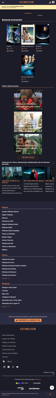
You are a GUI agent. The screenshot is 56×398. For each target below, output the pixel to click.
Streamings (5, 283)
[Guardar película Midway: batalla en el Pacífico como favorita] (34, 25)
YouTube (5, 291)
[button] (16, 361)
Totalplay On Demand (9, 297)
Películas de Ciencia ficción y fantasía (14, 266)
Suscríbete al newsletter (28, 320)
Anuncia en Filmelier (8, 339)
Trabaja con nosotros (9, 342)
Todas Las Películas (8, 234)
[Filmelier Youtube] (17, 367)
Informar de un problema (10, 353)
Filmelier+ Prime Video (9, 287)
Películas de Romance (9, 272)
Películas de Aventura (9, 275)
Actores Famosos (7, 240)
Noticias (4, 250)
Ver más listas (28, 157)
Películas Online (7, 227)
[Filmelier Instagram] (4, 367)
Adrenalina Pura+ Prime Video (11, 300)
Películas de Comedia (9, 269)
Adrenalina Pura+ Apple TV (10, 303)
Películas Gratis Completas (10, 231)
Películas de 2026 (7, 221)
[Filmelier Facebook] (8, 367)
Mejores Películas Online (10, 224)
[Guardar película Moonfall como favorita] (48, 25)
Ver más (6, 278)
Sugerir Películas (7, 215)
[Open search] (52, 388)
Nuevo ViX (5, 294)
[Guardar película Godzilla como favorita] (19, 25)
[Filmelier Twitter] (13, 367)
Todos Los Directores (9, 246)
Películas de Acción (8, 259)
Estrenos (5, 218)
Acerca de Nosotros (8, 335)
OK (50, 394)
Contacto (5, 357)
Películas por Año (7, 243)
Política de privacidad (9, 346)
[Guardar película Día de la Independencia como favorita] (34, 55)
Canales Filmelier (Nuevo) (10, 211)
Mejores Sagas (7, 237)
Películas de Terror (8, 262)
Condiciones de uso (5, 395)
